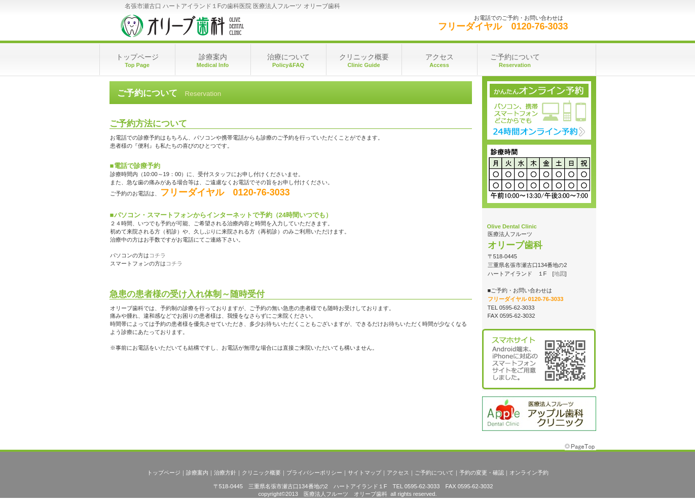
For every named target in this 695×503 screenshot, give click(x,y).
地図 (559, 274)
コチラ (157, 255)
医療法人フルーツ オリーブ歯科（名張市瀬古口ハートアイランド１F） (221, 25)
